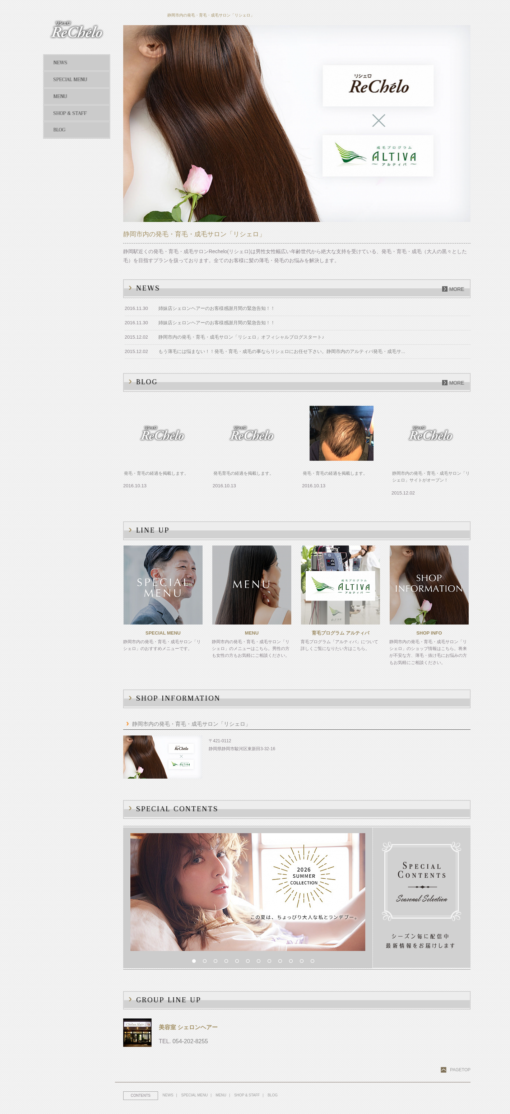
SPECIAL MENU (195, 1095)
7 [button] (260, 962)
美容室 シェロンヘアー (188, 1027)
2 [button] (206, 962)
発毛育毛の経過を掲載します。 (243, 473)
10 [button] (292, 962)
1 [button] (195, 962)
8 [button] (271, 962)
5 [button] (238, 962)
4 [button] (228, 962)
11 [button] (303, 962)
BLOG (274, 1095)
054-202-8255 (190, 1041)
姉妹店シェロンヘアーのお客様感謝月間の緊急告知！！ (216, 308)
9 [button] (282, 962)
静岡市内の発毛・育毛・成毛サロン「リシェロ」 (191, 724)
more (456, 289)
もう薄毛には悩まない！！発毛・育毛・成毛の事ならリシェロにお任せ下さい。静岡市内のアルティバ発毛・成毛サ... (281, 351)
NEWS (168, 1095)
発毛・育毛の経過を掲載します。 (156, 473)
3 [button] (217, 962)
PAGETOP (460, 1069)
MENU (221, 1095)
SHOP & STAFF (247, 1095)
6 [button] (249, 962)
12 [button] (314, 962)
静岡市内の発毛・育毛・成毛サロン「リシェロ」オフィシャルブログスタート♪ (241, 337)
